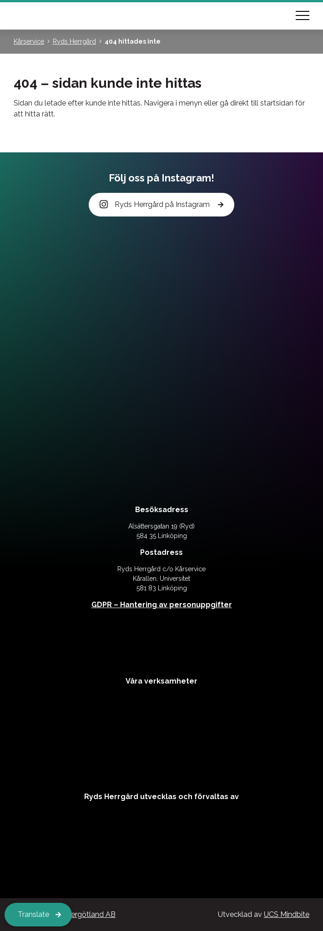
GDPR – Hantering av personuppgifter (161, 604)
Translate (33, 914)
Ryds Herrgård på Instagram (155, 205)
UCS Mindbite (286, 914)
